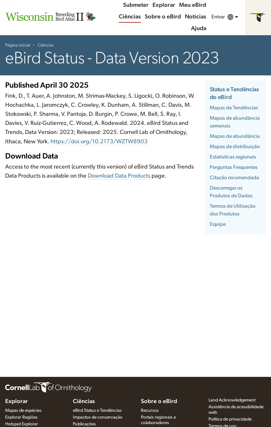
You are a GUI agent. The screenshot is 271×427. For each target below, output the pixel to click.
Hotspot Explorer (21, 424)
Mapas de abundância (235, 136)
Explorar (163, 5)
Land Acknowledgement (232, 400)
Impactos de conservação (97, 417)
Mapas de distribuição (235, 146)
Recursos (150, 410)
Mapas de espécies (23, 410)
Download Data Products (119, 176)
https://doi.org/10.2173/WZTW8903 (99, 142)
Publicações (84, 424)
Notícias (195, 17)
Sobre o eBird (163, 17)
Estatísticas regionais (233, 156)
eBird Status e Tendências (97, 410)
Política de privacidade (230, 419)
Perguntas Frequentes (234, 167)
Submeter (136, 5)
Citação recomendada (234, 177)
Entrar (218, 16)
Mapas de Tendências (234, 107)
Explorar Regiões (21, 417)
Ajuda (198, 28)
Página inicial (17, 45)
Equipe (218, 224)
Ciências (130, 17)
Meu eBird (192, 5)
